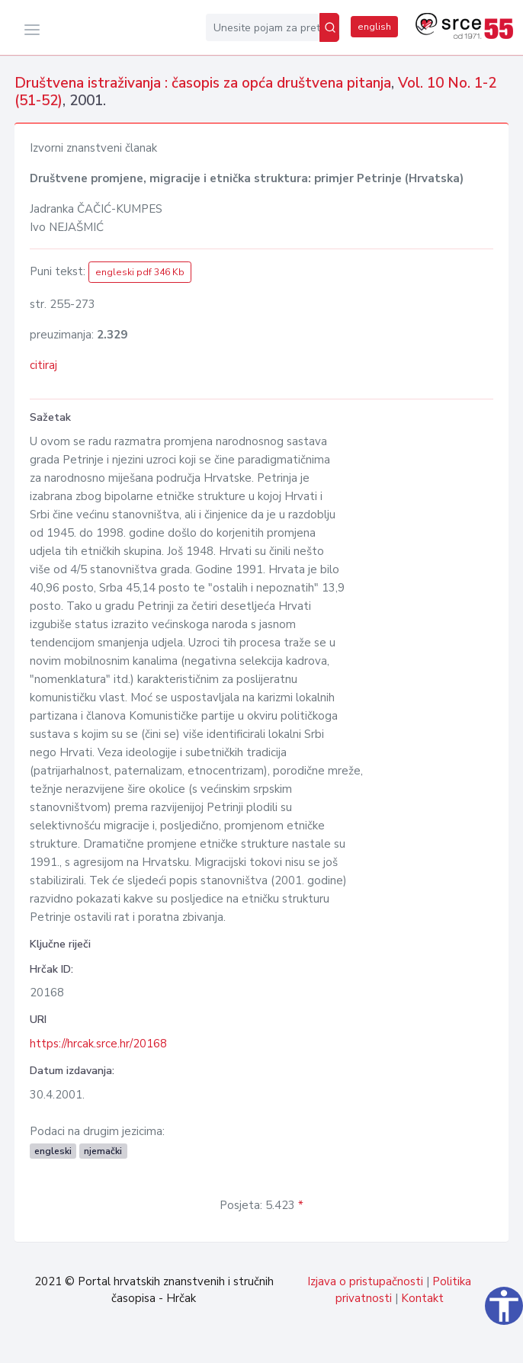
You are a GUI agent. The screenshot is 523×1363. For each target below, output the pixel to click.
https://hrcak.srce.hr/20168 (98, 1043)
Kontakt (422, 1298)
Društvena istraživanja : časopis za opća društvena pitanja (202, 83)
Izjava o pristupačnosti (365, 1281)
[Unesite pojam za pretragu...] (262, 27)
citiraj (43, 365)
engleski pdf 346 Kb (139, 272)
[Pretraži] (329, 27)
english (374, 27)
